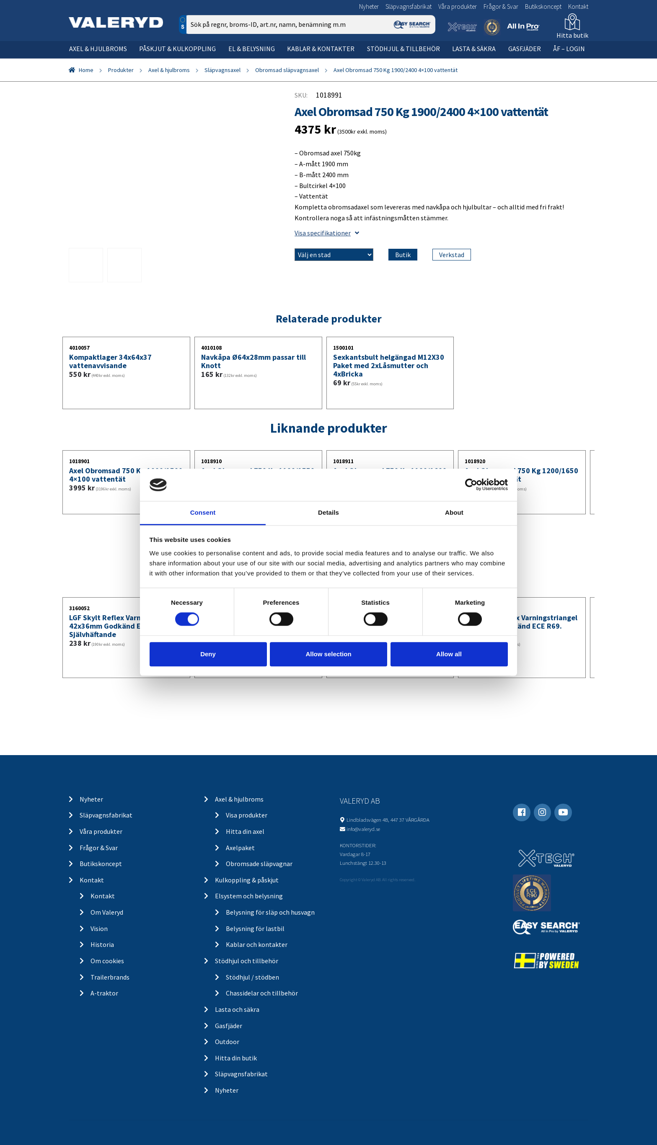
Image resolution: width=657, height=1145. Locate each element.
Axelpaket (240, 847)
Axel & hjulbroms (98, 48)
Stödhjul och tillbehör (246, 961)
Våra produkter (457, 6)
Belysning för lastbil (255, 928)
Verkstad (451, 254)
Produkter (121, 70)
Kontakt (578, 6)
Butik (403, 254)
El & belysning (251, 48)
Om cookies (107, 961)
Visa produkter (246, 815)
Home (86, 70)
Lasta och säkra (237, 1009)
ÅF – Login (569, 48)
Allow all (449, 654)
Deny (208, 654)
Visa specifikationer (327, 233)
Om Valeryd (107, 912)
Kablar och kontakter (256, 944)
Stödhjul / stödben (252, 977)
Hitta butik (572, 35)
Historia (102, 944)
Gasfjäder (524, 48)
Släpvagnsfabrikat (408, 6)
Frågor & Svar (501, 6)
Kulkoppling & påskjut (247, 880)
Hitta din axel (245, 831)
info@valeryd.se (363, 828)
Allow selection (328, 654)
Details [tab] (328, 512)
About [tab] (454, 512)
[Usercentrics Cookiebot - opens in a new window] (471, 485)
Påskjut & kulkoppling (177, 48)
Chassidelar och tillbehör (262, 993)
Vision (99, 928)
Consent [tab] (203, 512)
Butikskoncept (543, 6)
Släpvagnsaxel (222, 70)
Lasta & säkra (474, 48)
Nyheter (369, 6)
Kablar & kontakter (320, 48)
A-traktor (104, 993)
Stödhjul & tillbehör (403, 48)
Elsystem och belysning (249, 896)
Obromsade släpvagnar (259, 863)
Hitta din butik (236, 1058)
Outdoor (227, 1041)
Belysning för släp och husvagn (270, 912)
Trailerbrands (110, 977)
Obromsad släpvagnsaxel (287, 70)
